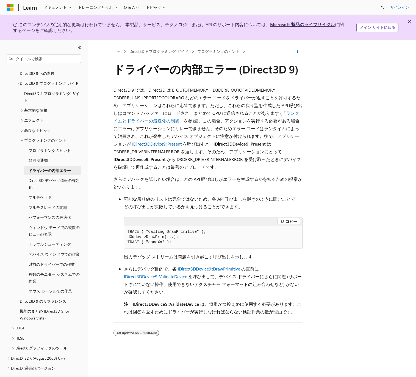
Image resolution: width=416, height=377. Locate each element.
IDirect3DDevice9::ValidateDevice (155, 276)
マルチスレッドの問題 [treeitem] (48, 192)
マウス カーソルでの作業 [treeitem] (50, 275)
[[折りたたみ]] (79, 47)
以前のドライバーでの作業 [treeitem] (52, 249)
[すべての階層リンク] (118, 51)
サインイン (399, 7)
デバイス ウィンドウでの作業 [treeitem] (54, 239)
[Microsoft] (10, 7)
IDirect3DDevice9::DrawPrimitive (209, 269)
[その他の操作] (298, 51)
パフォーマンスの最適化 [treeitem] (50, 202)
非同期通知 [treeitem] (38, 145)
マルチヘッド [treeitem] (40, 182)
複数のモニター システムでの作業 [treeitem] (54, 262)
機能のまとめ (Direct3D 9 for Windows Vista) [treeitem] (44, 299)
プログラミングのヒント (218, 51)
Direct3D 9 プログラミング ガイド (158, 51)
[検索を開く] (382, 7)
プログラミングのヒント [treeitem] (50, 135)
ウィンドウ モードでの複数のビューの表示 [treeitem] (54, 216)
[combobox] (44, 58)
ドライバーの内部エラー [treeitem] (50, 155)
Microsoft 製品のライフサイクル (302, 24)
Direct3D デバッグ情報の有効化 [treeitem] (54, 169)
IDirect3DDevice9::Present (157, 144)
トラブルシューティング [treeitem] (50, 229)
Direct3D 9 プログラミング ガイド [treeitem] (51, 82)
